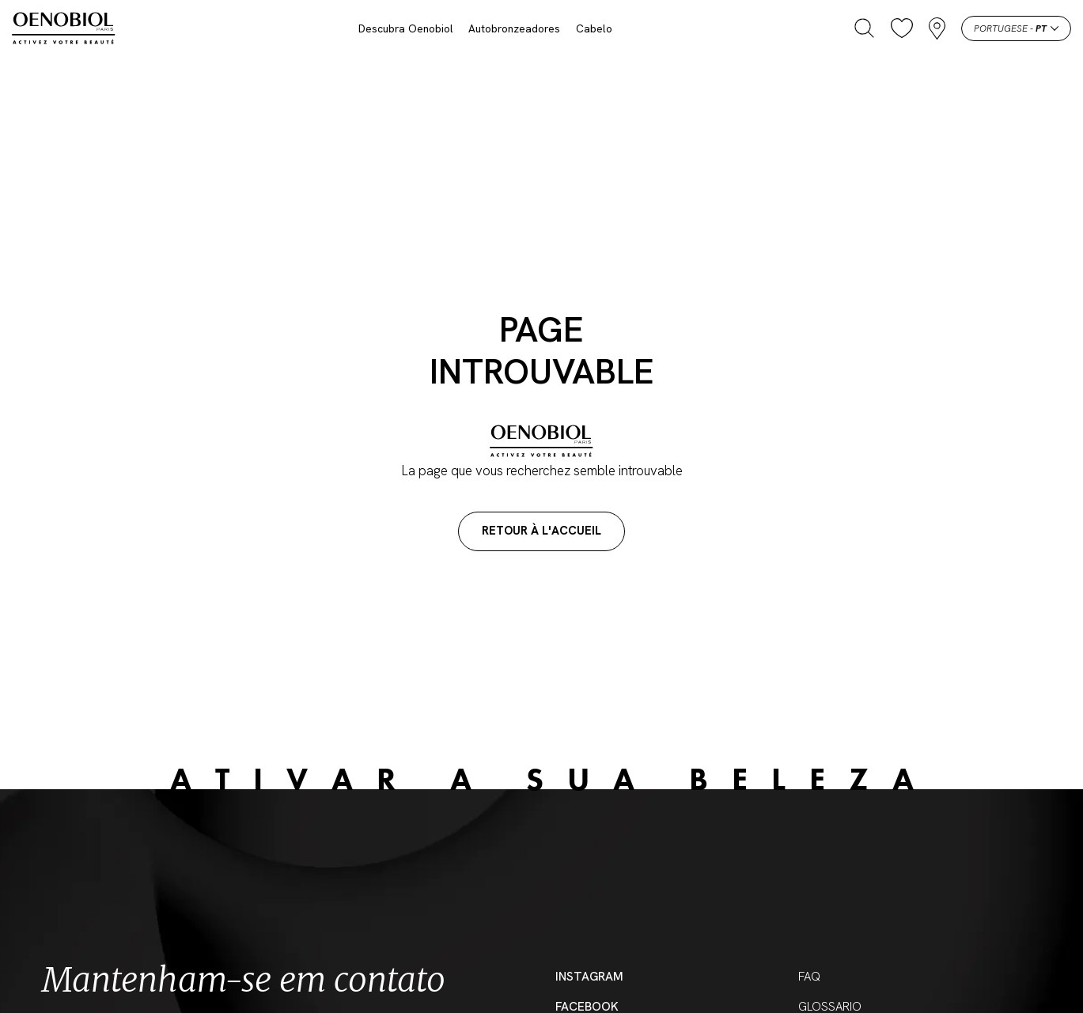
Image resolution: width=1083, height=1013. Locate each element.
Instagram (589, 977)
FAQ (809, 977)
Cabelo (594, 28)
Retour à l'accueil (541, 531)
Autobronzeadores (514, 28)
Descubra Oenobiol (405, 28)
